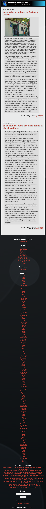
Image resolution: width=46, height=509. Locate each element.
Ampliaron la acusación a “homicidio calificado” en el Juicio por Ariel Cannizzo (23, 482)
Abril (23, 278)
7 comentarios (39, 228)
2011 (23, 367)
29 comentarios (39, 116)
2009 (23, 403)
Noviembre (23, 287)
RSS (20, 503)
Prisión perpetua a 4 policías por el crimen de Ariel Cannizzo (23, 473)
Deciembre (23, 285)
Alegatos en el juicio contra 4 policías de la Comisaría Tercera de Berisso (23, 476)
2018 (23, 284)
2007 (23, 442)
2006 (23, 457)
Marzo (23, 280)
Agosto (23, 288)
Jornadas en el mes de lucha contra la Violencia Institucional (23, 472)
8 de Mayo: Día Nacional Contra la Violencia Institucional (23, 470)
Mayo (23, 277)
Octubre (23, 314)
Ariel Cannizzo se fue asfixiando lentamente (23, 484)
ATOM (26, 503)
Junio (23, 290)
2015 (23, 320)
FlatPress (31, 507)
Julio (23, 301)
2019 (23, 275)
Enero (23, 281)
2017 (23, 296)
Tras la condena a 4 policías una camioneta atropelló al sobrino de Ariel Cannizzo (23, 468)
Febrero (23, 307)
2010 (23, 385)
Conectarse (23, 241)
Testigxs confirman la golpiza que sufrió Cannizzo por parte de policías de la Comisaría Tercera (23, 479)
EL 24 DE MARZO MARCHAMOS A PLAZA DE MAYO (23, 485)
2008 (23, 422)
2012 (23, 353)
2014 (23, 334)
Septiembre (23, 315)
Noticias (41, 115)
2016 (23, 309)
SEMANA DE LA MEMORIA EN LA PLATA (23, 487)
